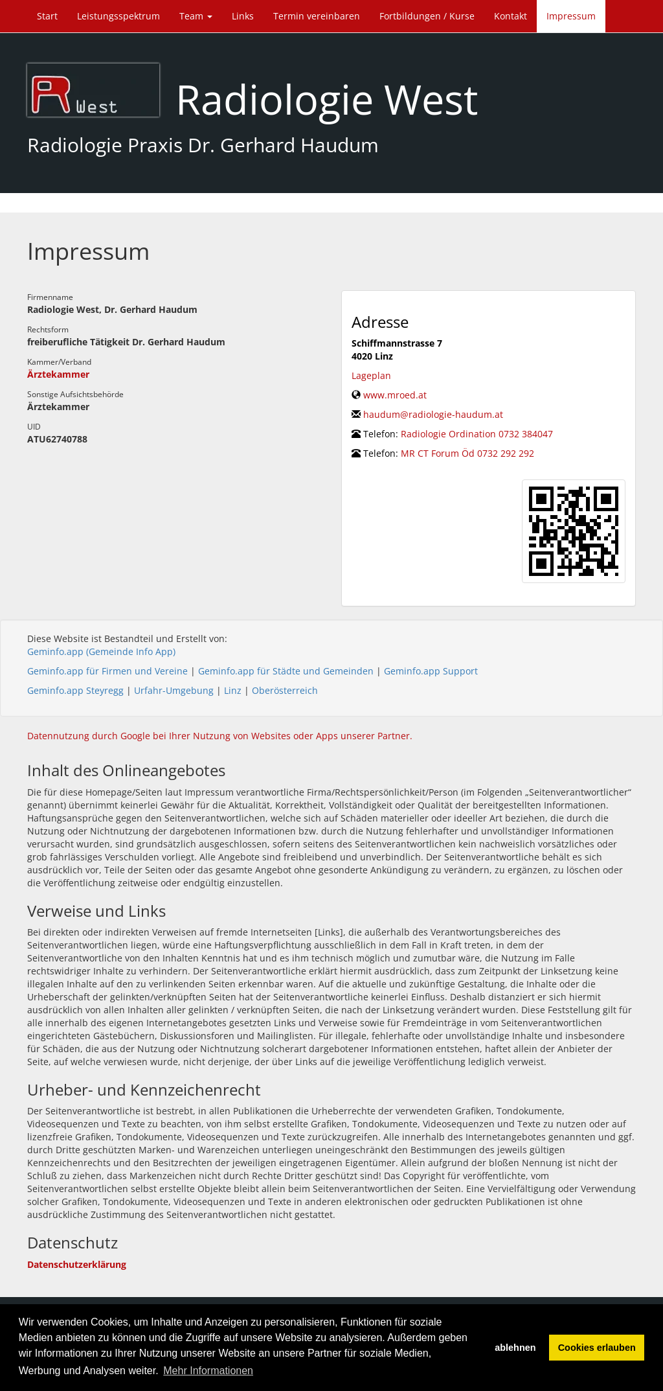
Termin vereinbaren (316, 16)
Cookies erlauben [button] (597, 1347)
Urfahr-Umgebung (174, 690)
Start (47, 16)
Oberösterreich (285, 690)
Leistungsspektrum (118, 16)
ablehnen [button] (515, 1347)
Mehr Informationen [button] (208, 1370)
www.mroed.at (395, 395)
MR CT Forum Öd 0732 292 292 (467, 453)
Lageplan (371, 375)
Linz (233, 690)
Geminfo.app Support (431, 671)
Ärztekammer (58, 374)
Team (195, 16)
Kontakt (510, 16)
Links (243, 16)
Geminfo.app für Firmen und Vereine (107, 671)
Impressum (571, 16)
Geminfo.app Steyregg (75, 690)
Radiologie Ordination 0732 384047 (477, 434)
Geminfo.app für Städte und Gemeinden (286, 671)
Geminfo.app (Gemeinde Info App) (101, 651)
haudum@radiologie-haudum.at (433, 414)
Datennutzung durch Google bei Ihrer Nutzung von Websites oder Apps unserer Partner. (219, 736)
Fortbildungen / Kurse (427, 16)
